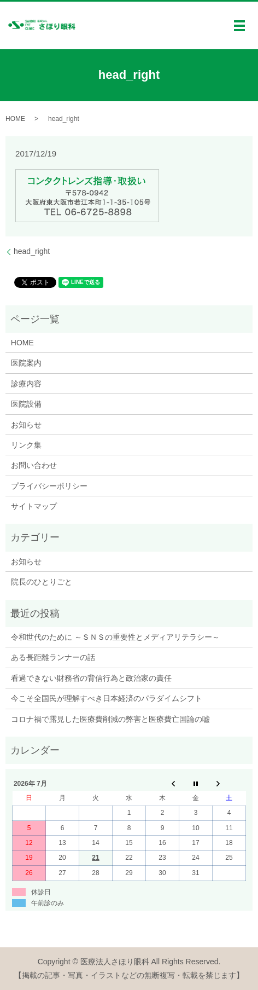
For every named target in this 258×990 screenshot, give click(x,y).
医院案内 (26, 362)
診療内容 (26, 383)
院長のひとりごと (41, 581)
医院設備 (26, 404)
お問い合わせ (34, 465)
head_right (32, 251)
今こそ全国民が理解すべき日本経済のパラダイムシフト (106, 698)
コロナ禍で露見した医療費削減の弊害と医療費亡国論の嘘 (110, 719)
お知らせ (26, 424)
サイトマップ (34, 506)
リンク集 (26, 445)
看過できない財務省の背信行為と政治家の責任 (91, 678)
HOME (15, 119)
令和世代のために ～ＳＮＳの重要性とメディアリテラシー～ (115, 637)
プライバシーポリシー (49, 486)
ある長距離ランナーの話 (53, 657)
